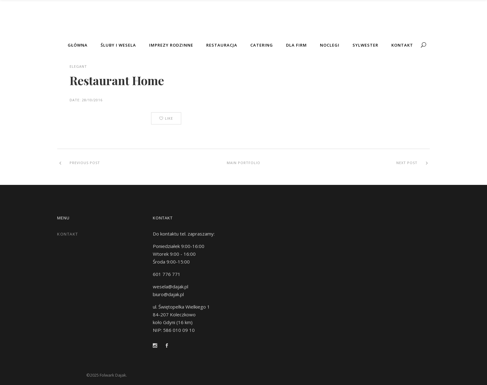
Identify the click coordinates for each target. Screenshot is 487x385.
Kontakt (67, 234)
